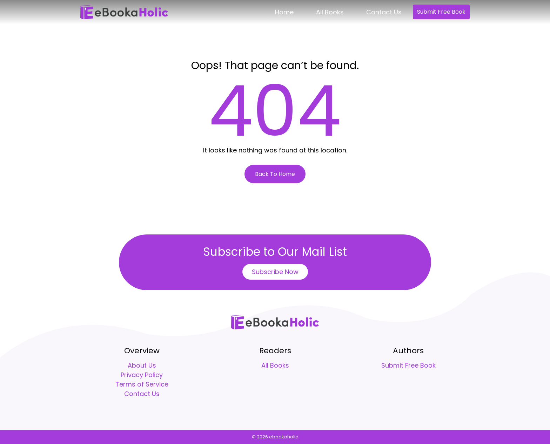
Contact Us (384, 12)
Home (284, 12)
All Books (330, 12)
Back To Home (275, 174)
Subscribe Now (275, 271)
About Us (142, 365)
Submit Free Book (441, 12)
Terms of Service (141, 384)
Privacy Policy (142, 374)
